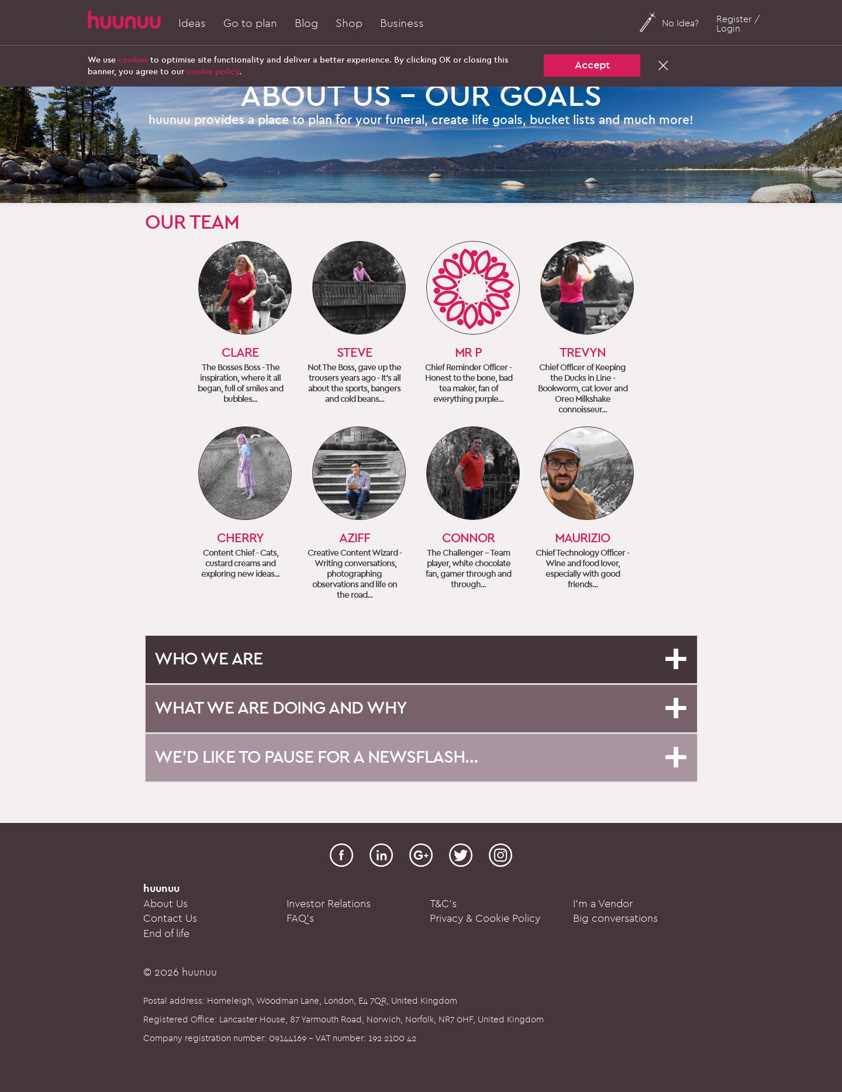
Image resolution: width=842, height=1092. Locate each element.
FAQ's (300, 918)
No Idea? (680, 23)
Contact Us (170, 918)
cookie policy (213, 72)
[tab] (421, 659)
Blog (306, 23)
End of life (166, 934)
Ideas (192, 23)
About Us (165, 904)
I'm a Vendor (603, 904)
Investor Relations (329, 904)
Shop (349, 23)
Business (402, 23)
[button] (421, 658)
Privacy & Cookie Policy (485, 918)
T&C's (443, 904)
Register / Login (738, 24)
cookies (133, 60)
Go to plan (250, 23)
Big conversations (615, 918)
